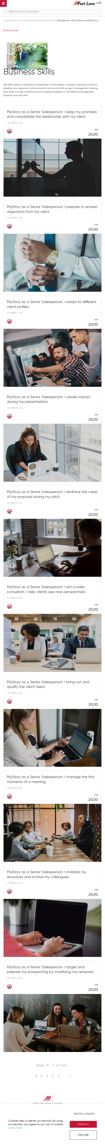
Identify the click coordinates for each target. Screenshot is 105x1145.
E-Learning (20, 20)
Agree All (83, 1124)
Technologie (34, 20)
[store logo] (87, 3)
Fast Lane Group (42, 1103)
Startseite (8, 20)
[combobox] (52, 11)
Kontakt (58, 1103)
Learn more (15, 1128)
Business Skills (49, 20)
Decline (83, 1135)
